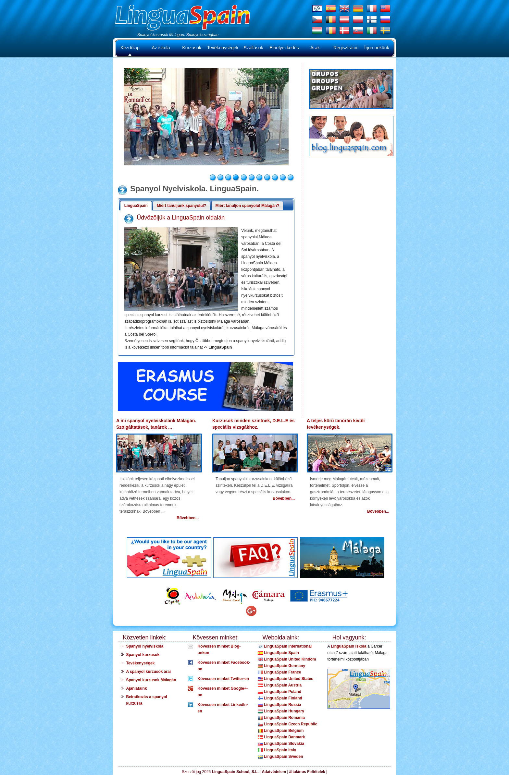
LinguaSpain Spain (278, 652)
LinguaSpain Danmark (281, 737)
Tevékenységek (222, 47)
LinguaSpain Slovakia (281, 743)
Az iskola (161, 47)
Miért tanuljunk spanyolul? (181, 205)
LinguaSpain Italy (277, 750)
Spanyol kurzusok (143, 654)
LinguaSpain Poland (280, 691)
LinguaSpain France (279, 672)
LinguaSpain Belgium (281, 730)
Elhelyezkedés (284, 47)
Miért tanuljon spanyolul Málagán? (247, 205)
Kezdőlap (129, 47)
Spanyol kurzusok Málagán (151, 680)
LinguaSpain (136, 205)
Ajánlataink (136, 688)
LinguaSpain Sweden (280, 756)
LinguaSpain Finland (280, 698)
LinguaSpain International (285, 646)
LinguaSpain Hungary (281, 711)
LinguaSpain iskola (348, 646)
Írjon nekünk (376, 47)
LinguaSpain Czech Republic (287, 724)
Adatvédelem (274, 771)
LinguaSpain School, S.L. (235, 771)
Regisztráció (345, 47)
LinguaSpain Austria (280, 685)
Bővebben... (188, 518)
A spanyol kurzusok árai (148, 671)
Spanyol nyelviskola (145, 646)
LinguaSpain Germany (281, 665)
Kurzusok (191, 47)
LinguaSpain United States (285, 678)
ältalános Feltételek (307, 771)
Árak (315, 47)
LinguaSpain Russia (279, 704)
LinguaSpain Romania (281, 717)
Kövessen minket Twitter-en (223, 678)
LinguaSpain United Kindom (287, 659)
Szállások (253, 47)
